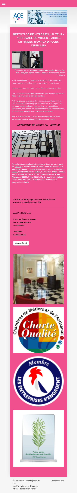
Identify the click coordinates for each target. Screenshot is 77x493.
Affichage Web (58, 481)
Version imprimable (22, 481)
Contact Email (21, 243)
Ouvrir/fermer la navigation (38, 4)
